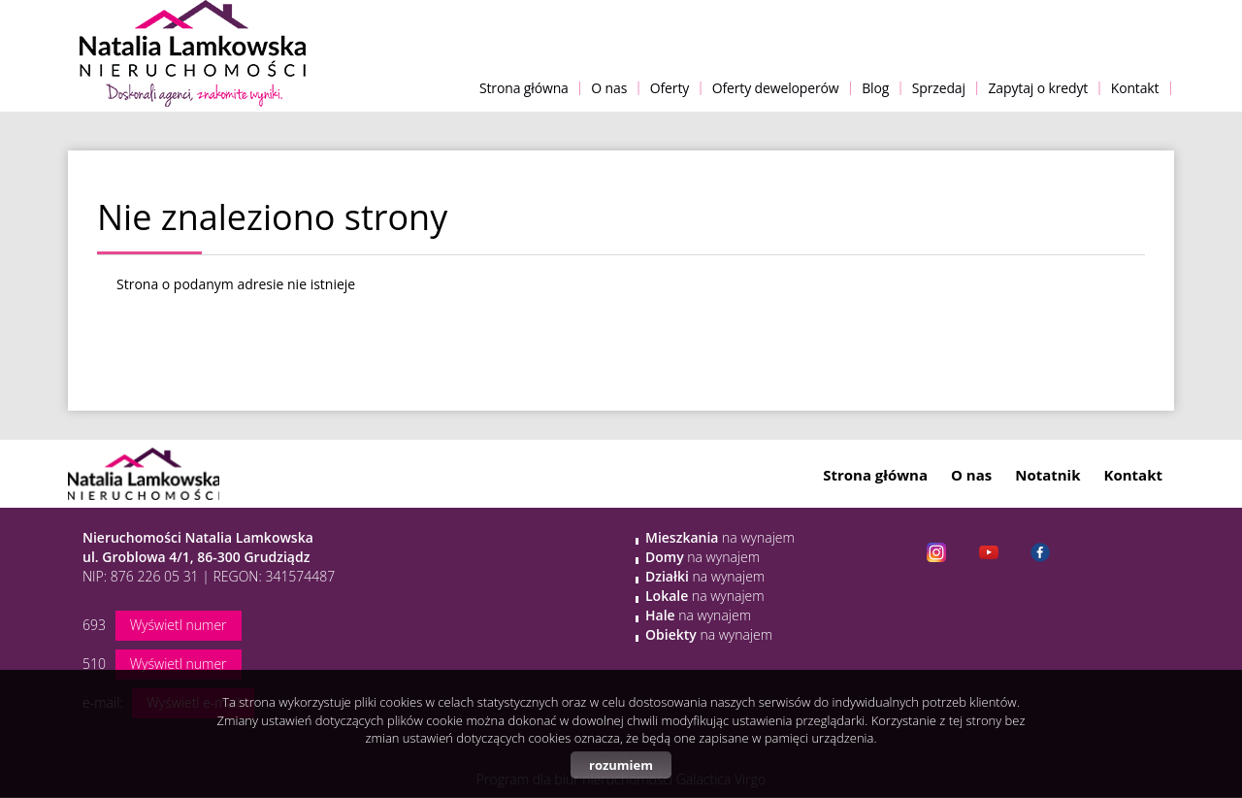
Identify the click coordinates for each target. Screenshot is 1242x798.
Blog (875, 88)
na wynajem (720, 537)
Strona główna (524, 88)
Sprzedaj (938, 88)
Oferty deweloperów (775, 88)
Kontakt (1135, 88)
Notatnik (1047, 474)
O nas (609, 88)
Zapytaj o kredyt (1038, 88)
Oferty (669, 88)
